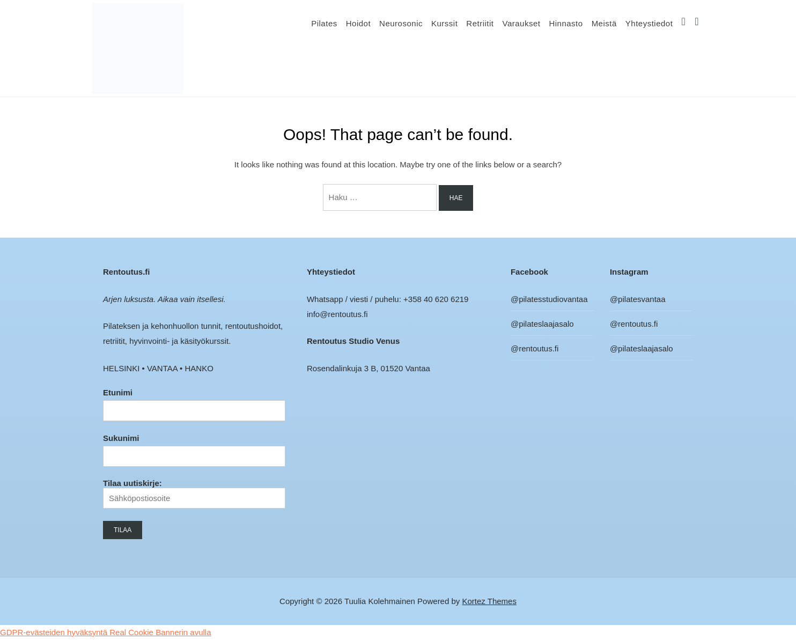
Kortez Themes (489, 601)
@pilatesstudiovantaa (549, 299)
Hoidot (358, 23)
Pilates (324, 23)
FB (697, 23)
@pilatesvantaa (638, 299)
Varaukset (521, 23)
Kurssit (444, 23)
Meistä (604, 23)
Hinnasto (566, 23)
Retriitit (479, 23)
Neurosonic (401, 23)
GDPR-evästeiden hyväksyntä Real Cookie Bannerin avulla (105, 632)
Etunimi (117, 392)
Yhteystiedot (649, 23)
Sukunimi (121, 438)
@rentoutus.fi (534, 348)
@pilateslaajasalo (542, 323)
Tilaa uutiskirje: (194, 494)
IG (683, 23)
